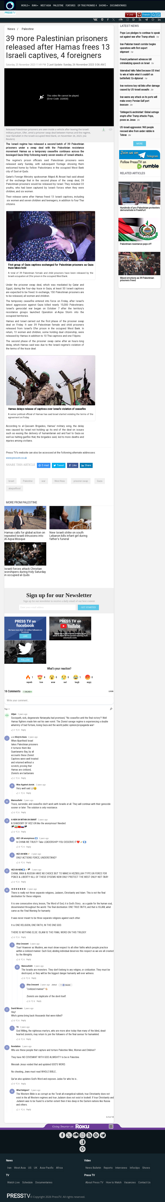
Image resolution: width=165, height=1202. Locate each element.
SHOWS (103, 5)
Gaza (99, 481)
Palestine (28, 29)
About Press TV (94, 1182)
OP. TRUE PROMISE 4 (87, 5)
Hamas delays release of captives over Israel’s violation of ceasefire (47, 408)
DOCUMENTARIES (118, 5)
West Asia (59, 481)
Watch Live (13, 1182)
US (29, 1167)
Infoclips (135, 1167)
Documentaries (43, 1182)
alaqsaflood (14, 488)
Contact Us (144, 1182)
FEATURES (70, 5)
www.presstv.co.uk (16, 457)
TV (7, 1175)
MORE (139, 143)
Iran (9, 1167)
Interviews (121, 1167)
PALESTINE (58, 5)
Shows (146, 1167)
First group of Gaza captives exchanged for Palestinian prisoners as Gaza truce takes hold (50, 266)
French (146, 14)
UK (35, 1167)
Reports (108, 1167)
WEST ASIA (45, 5)
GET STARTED (88, 607)
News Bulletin (93, 1167)
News (11, 29)
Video (87, 1160)
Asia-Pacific (46, 1167)
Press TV (89, 1175)
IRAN (35, 5)
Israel (11, 481)
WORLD (25, 5)
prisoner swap (81, 481)
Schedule (27, 1182)
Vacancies (130, 1182)
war (43, 481)
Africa (59, 1167)
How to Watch (113, 1182)
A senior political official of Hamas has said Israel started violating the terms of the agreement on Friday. (50, 416)
